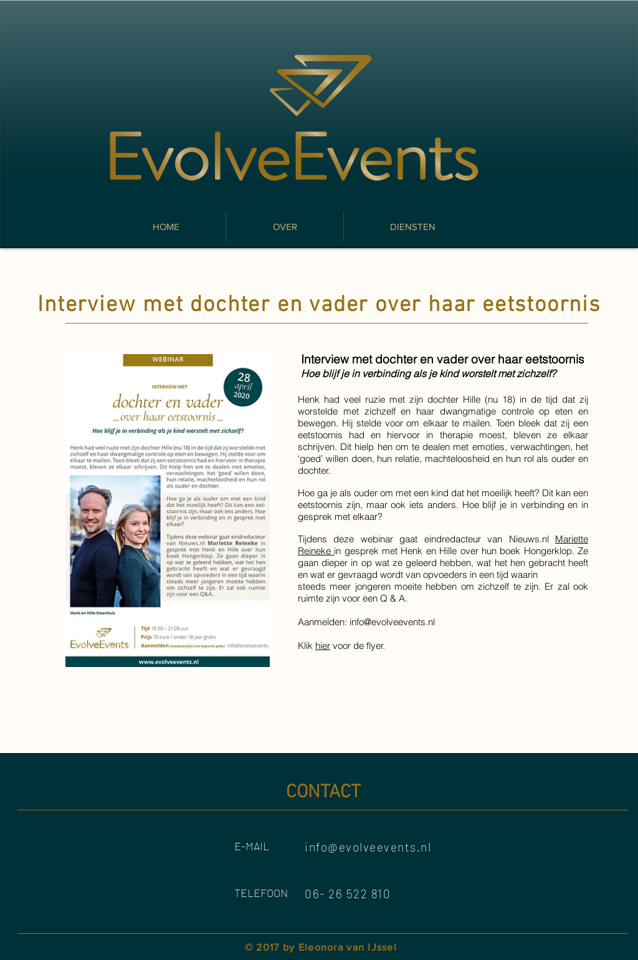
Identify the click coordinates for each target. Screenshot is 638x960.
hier (322, 645)
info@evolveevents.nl (392, 622)
